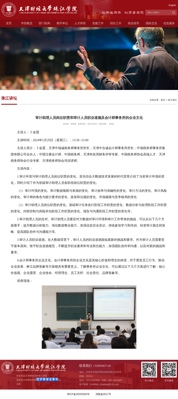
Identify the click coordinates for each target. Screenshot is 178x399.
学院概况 (26, 23)
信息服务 (169, 23)
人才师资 (80, 23)
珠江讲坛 (172, 100)
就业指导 (133, 23)
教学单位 (62, 23)
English (172, 5)
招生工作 (115, 23)
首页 (9, 23)
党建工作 (98, 23)
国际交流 (151, 23)
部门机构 (44, 23)
